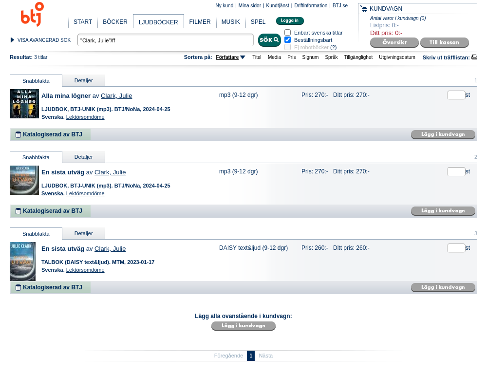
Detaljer (84, 80)
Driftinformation (310, 5)
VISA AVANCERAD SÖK (44, 40)
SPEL (258, 22)
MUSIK (231, 22)
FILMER (200, 22)
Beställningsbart (313, 40)
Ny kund (225, 5)
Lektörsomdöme (85, 117)
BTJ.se (340, 5)
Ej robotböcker (311, 47)
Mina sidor (250, 5)
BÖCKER (115, 22)
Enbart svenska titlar (318, 33)
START (83, 22)
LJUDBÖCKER (158, 22)
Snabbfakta (36, 81)
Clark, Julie (116, 95)
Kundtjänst (277, 5)
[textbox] (165, 40)
